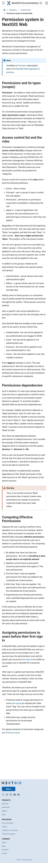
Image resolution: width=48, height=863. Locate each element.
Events (4, 853)
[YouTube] (14, 794)
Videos (4, 827)
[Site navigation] (3, 3)
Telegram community (10, 830)
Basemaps (6, 807)
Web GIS (5, 804)
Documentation (7, 823)
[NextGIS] (11, 783)
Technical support (8, 834)
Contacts (5, 850)
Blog (3, 846)
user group (16, 703)
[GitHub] (11, 794)
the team (27, 659)
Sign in (8, 789)
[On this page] (46, 3)
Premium (22, 65)
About (4, 842)
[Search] (41, 3)
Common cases (13, 732)
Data (3, 815)
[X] (3, 794)
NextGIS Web (26, 10)
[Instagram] (7, 794)
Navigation (13, 10)
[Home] (4, 10)
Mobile (4, 811)
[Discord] (18, 794)
